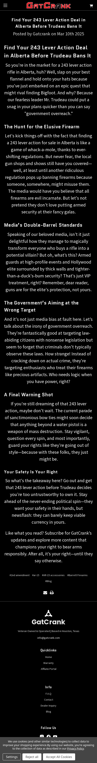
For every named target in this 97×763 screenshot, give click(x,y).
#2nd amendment (20, 575)
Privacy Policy (75, 748)
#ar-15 (35, 575)
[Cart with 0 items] (91, 6)
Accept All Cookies (59, 757)
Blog (48, 711)
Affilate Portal (48, 669)
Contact (48, 699)
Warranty (48, 663)
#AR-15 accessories (53, 575)
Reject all (31, 757)
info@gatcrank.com (48, 637)
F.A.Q (48, 693)
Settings (12, 757)
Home (48, 657)
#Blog (48, 581)
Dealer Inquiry (48, 705)
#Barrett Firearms (77, 575)
